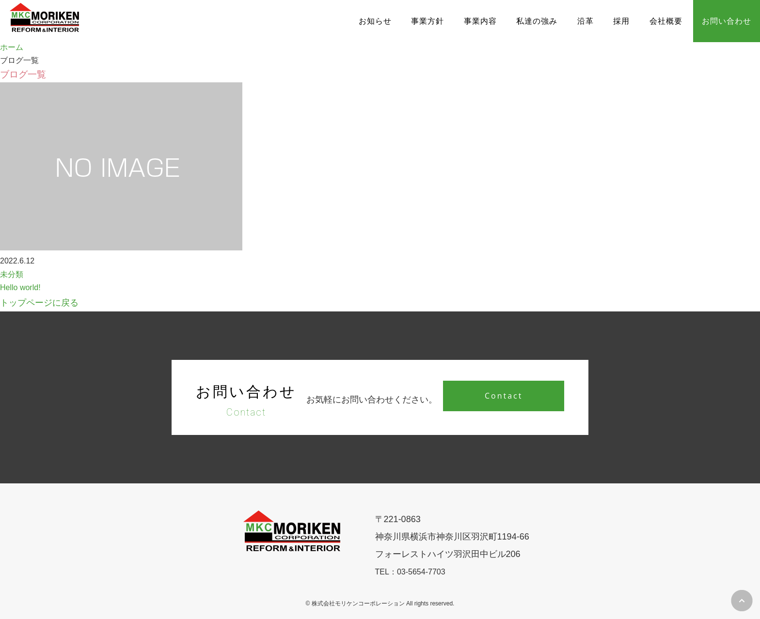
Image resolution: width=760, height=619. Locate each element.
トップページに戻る (39, 303)
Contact (503, 395)
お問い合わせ (726, 21)
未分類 (11, 274)
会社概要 (665, 21)
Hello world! (20, 287)
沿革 (585, 21)
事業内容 (480, 21)
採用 (621, 21)
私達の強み (536, 21)
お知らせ (375, 21)
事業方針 (427, 21)
